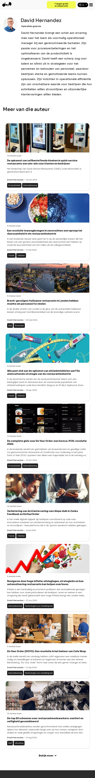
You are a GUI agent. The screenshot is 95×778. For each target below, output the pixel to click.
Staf (10, 325)
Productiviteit (14, 185)
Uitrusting (19, 743)
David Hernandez (15, 180)
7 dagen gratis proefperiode (61, 5)
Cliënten (21, 255)
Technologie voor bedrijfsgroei (39, 606)
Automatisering (30, 185)
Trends (11, 255)
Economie (19, 325)
